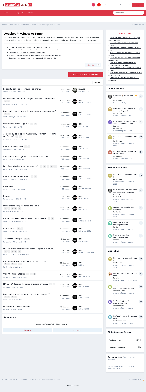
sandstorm (120, 306)
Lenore (9, 190)
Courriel (27, 329)
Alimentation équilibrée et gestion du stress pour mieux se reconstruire (34, 50)
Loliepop (9, 148)
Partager (77, 329)
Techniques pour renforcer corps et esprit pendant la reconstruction (33, 58)
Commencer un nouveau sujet (85, 74)
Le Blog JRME (19, 13)
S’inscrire (138, 5)
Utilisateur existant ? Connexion (116, 5)
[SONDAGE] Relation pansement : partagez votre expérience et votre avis (125, 192)
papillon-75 (10, 242)
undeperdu (10, 170)
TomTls (119, 113)
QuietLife (9, 104)
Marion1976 (10, 232)
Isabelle (119, 100)
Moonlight (10, 266)
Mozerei (119, 141)
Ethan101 (9, 92)
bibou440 (9, 222)
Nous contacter (73, 386)
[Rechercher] (126, 13)
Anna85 (119, 156)
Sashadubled (121, 321)
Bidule (8, 158)
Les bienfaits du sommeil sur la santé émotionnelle (27, 53)
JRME (80, 100)
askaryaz (9, 200)
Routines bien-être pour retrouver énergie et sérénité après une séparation (35, 55)
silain (8, 308)
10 (20, 263)
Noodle (9, 286)
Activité (30, 13)
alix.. (117, 278)
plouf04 (9, 254)
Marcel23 (9, 116)
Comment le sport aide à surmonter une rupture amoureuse (30, 47)
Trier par (97, 82)
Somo (118, 227)
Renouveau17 (121, 291)
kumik (118, 212)
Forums (6, 13)
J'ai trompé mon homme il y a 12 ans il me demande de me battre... (125, 123)
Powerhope (10, 138)
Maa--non (10, 180)
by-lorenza (10, 276)
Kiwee (8, 298)
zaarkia (119, 128)
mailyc (8, 126)
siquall (8, 212)
